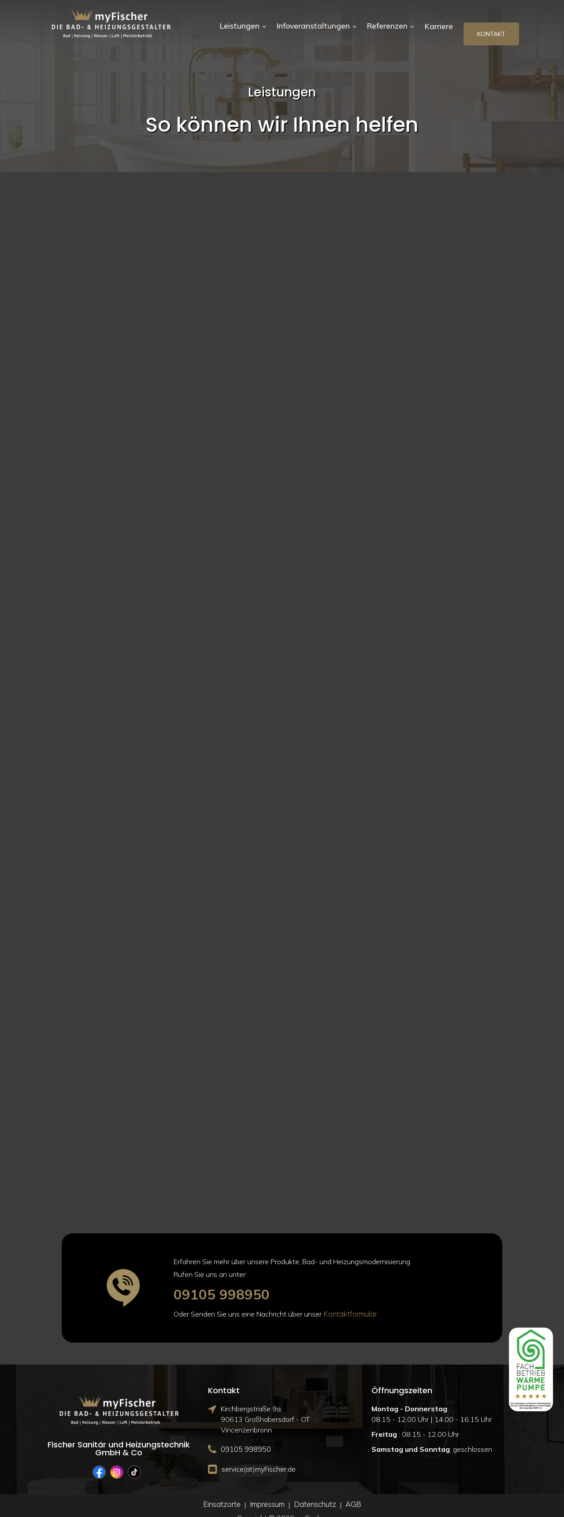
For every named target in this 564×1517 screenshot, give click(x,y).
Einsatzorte (223, 1493)
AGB (351, 1493)
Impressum (268, 1493)
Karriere (438, 23)
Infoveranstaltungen (316, 23)
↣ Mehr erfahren (71, 484)
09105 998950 (229, 1283)
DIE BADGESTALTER (185, 418)
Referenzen (388, 23)
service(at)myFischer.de (259, 1457)
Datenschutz (314, 1493)
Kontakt (491, 24)
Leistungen (245, 23)
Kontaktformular (348, 1303)
